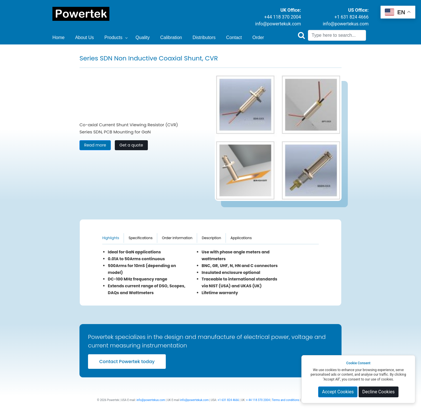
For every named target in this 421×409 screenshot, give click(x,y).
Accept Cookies (337, 391)
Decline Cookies (378, 391)
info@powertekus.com (346, 24)
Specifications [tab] (140, 237)
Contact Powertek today (126, 361)
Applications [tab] (241, 237)
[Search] (337, 35)
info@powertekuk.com (278, 24)
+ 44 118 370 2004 (258, 400)
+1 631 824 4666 (351, 17)
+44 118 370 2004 (282, 17)
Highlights (110, 237)
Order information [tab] (177, 237)
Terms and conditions (285, 400)
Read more (95, 145)
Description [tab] (211, 237)
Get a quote (131, 145)
